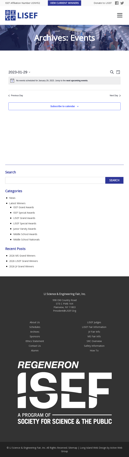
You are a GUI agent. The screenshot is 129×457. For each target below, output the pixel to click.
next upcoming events (77, 80)
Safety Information (94, 345)
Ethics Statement (35, 341)
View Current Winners (64, 3)
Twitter (122, 3)
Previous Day (15, 95)
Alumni (34, 350)
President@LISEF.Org (64, 310)
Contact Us (35, 345)
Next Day (115, 95)
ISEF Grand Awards (23, 207)
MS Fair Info (94, 336)
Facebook (116, 3)
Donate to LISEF (103, 3)
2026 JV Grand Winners (21, 266)
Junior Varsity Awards (24, 228)
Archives (34, 331)
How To (94, 350)
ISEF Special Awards (24, 212)
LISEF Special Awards (24, 223)
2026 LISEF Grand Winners (23, 261)
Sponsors (35, 336)
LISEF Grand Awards (24, 218)
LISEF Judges (94, 322)
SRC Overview (94, 341)
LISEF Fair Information (94, 327)
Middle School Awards (25, 234)
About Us (35, 322)
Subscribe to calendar (62, 106)
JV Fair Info (94, 331)
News (12, 197)
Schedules (34, 327)
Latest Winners (17, 203)
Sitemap (72, 447)
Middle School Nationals (26, 239)
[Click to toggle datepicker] (19, 72)
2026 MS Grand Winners (22, 255)
